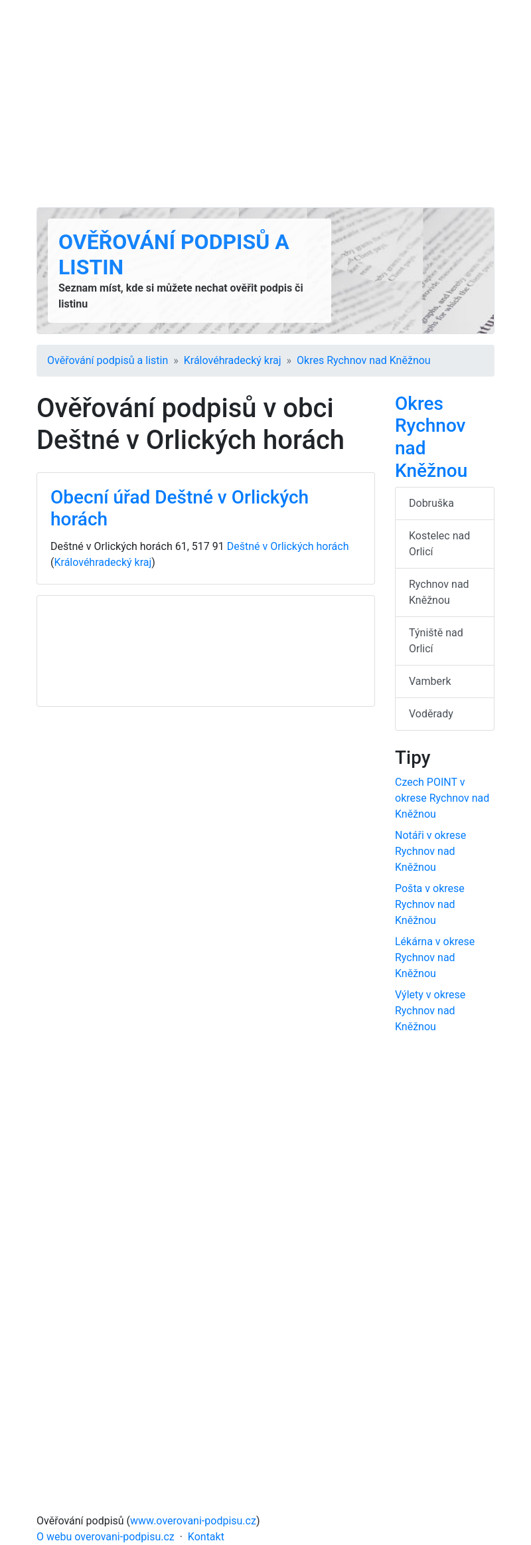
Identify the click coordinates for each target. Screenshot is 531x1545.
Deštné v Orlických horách (288, 546)
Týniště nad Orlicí (436, 640)
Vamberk (430, 681)
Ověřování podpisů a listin (107, 360)
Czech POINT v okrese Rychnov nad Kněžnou (442, 798)
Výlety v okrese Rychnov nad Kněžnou (430, 1010)
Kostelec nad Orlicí (439, 543)
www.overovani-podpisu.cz (193, 1520)
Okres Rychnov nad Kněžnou (364, 360)
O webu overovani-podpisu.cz (106, 1536)
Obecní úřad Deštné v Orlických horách (179, 508)
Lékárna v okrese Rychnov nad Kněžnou (435, 957)
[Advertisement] (265, 104)
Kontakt (206, 1536)
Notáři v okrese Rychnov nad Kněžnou (430, 851)
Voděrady (431, 713)
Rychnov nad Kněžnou (439, 592)
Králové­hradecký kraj (232, 360)
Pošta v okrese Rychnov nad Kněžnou (430, 904)
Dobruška (431, 503)
